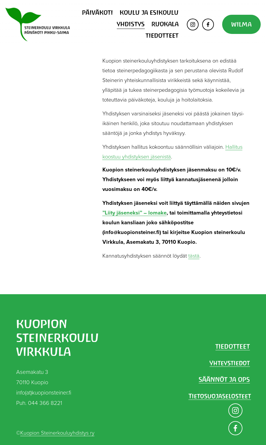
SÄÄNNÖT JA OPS (224, 379)
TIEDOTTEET (162, 35)
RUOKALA (165, 24)
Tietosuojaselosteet (220, 396)
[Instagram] (193, 24)
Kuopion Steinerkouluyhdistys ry (57, 432)
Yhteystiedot (230, 363)
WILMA (241, 24)
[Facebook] (208, 24)
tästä (194, 255)
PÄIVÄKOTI (97, 12)
